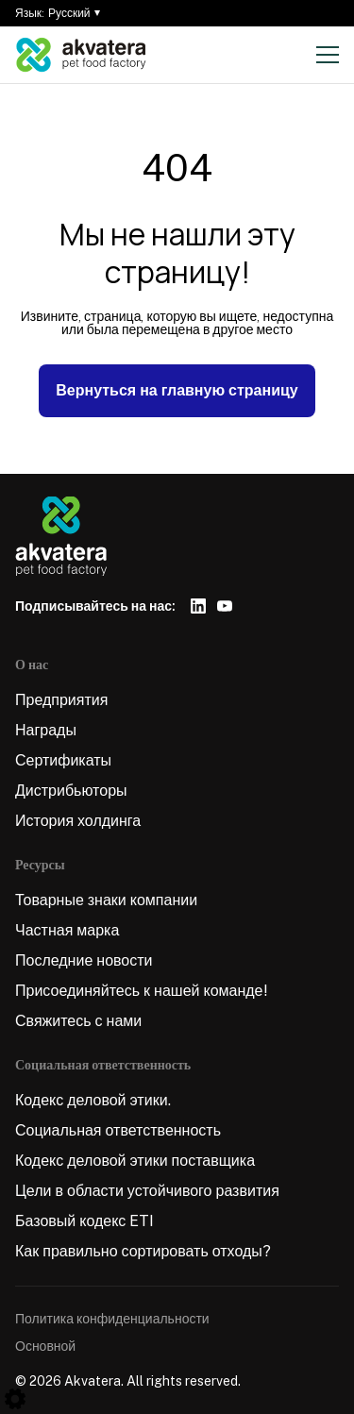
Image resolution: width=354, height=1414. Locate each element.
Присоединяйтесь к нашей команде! (141, 991)
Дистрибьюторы (71, 791)
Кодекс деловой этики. (93, 1100)
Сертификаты (63, 760)
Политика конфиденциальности (112, 1318)
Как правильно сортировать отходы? (143, 1251)
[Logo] (81, 55)
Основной (45, 1346)
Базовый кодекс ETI (84, 1221)
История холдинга (78, 821)
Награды (45, 730)
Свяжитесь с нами (78, 1021)
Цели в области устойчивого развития (147, 1191)
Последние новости (84, 960)
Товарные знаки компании (106, 900)
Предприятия (61, 700)
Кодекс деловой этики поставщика (135, 1161)
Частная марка (67, 930)
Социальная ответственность (118, 1130)
